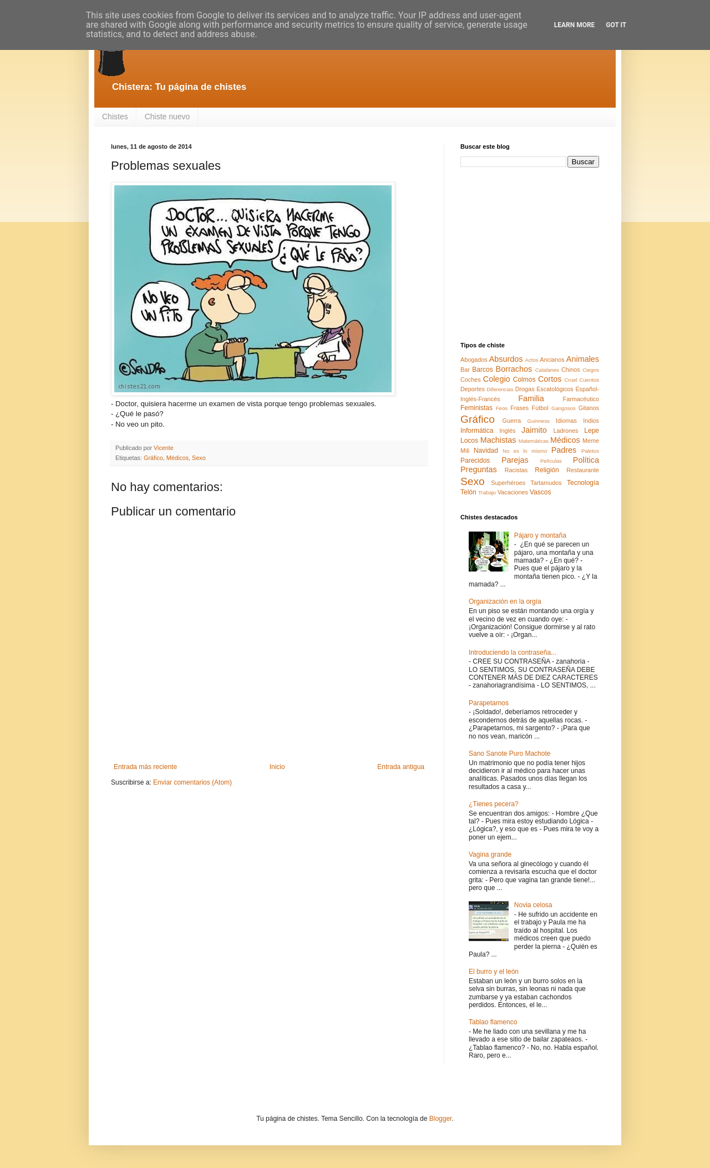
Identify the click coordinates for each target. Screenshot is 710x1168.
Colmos (524, 379)
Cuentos (589, 380)
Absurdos (506, 359)
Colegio (496, 379)
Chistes (115, 116)
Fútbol (540, 407)
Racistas (516, 470)
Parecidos (475, 460)
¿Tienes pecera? (494, 804)
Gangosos (563, 408)
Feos (502, 408)
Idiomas (566, 420)
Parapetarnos (489, 703)
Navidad (486, 450)
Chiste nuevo (167, 116)
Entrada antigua (400, 767)
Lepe (591, 430)
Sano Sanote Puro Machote (509, 753)
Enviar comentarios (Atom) (192, 782)
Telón (468, 492)
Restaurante (582, 470)
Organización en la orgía (505, 601)
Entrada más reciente (145, 767)
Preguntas (478, 469)
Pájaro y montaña (540, 535)
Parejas (515, 460)
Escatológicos (555, 389)
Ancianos (552, 359)
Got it (616, 25)
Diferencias (499, 389)
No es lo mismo (525, 451)
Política (586, 460)
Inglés (507, 430)
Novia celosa (533, 905)
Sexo (199, 457)
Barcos (482, 369)
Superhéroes (508, 482)
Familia (531, 398)
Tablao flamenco (493, 1022)
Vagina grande (490, 854)
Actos (532, 360)
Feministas (476, 408)
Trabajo (487, 492)
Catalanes (547, 370)
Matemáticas (534, 441)
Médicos (177, 457)
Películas (551, 461)
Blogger (440, 1119)
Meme (590, 440)
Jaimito (534, 430)
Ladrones (565, 430)
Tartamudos (545, 482)
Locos (469, 440)
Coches (470, 379)
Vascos (540, 492)
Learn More (574, 25)
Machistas (498, 440)
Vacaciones (513, 492)
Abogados (474, 359)
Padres (564, 450)
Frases (519, 407)
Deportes (472, 389)
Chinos (570, 369)
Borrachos (514, 369)
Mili (464, 450)
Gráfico (153, 457)
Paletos (590, 451)
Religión (547, 470)
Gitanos (589, 407)
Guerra (512, 420)
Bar (465, 369)
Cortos (549, 379)
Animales (582, 359)
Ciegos (590, 370)
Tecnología (583, 483)
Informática (476, 430)
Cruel (571, 380)
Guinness (538, 421)
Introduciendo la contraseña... (512, 652)
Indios (591, 420)
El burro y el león (494, 971)
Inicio (277, 767)
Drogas (525, 389)
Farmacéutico (581, 399)
